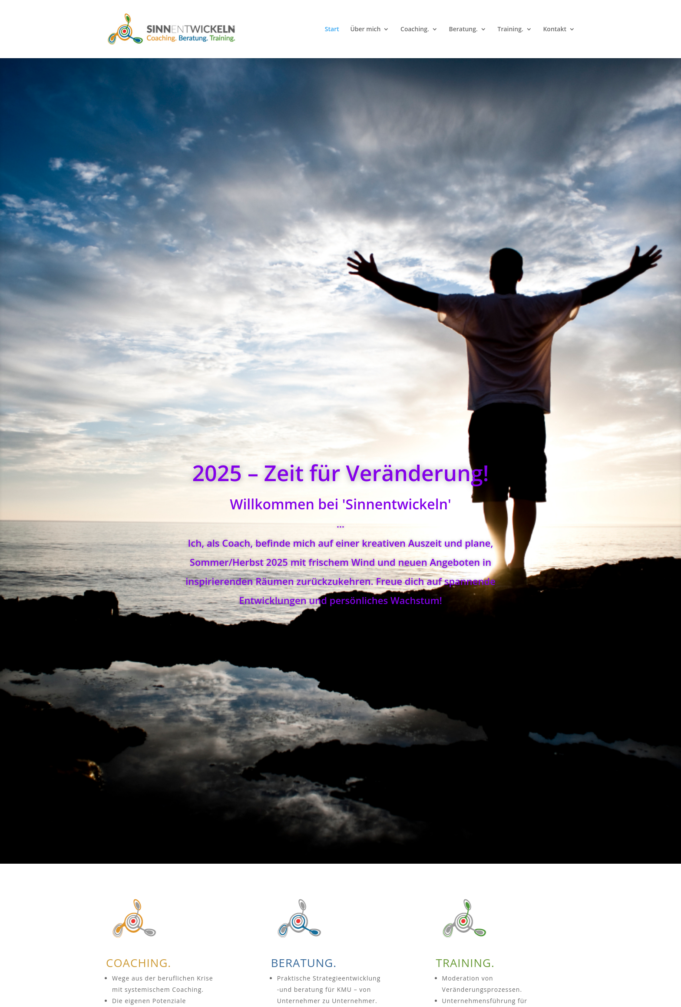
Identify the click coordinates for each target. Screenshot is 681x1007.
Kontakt (554, 29)
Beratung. (463, 29)
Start (332, 29)
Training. (510, 29)
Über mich (365, 29)
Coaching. (414, 29)
